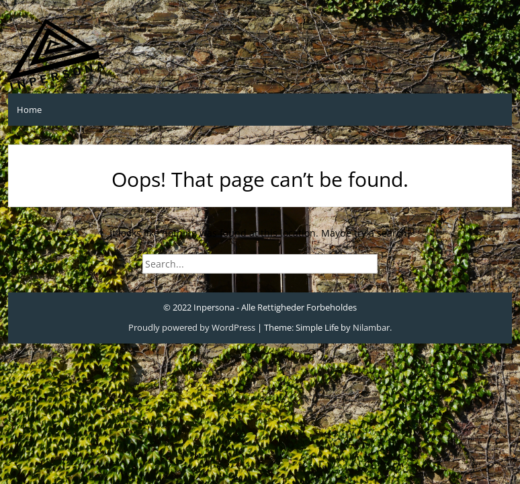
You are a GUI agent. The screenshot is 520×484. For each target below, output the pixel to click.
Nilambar (371, 327)
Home (29, 110)
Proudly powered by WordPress (191, 327)
